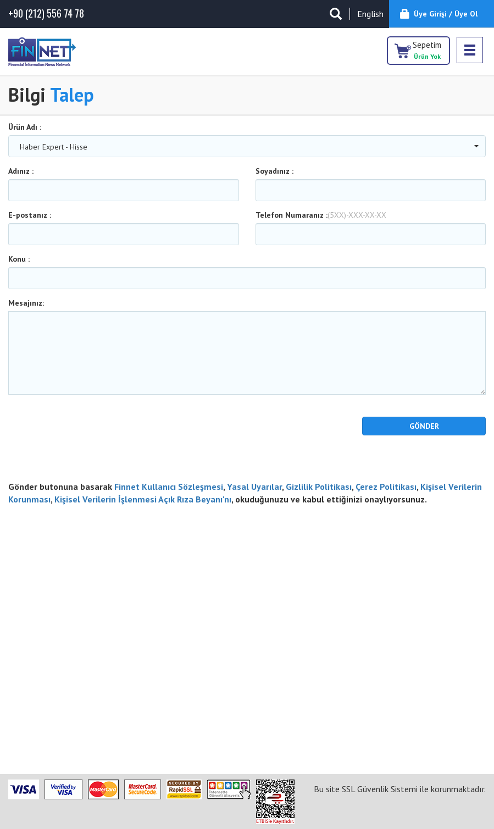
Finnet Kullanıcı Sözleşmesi (168, 486)
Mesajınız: (26, 303)
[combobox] (247, 146)
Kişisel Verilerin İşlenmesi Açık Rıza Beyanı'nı (142, 499)
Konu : (19, 259)
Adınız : (21, 171)
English (370, 13)
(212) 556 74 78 (46, 13)
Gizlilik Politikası (319, 486)
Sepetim (427, 50)
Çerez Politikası (386, 486)
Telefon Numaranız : (321, 215)
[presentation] (72, 433)
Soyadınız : (274, 171)
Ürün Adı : (24, 127)
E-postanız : (29, 215)
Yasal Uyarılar (254, 486)
